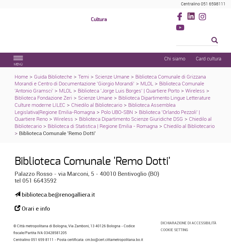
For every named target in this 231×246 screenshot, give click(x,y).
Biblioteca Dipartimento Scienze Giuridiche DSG (131, 118)
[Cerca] (197, 41)
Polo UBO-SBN (117, 112)
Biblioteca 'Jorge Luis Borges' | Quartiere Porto (128, 90)
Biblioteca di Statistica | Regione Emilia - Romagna (103, 126)
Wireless (195, 90)
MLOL (146, 83)
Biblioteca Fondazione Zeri (43, 97)
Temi (83, 76)
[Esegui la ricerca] (214, 41)
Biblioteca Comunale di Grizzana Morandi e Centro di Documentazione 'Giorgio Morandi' (110, 80)
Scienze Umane (112, 76)
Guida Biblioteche (53, 76)
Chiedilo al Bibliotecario (96, 104)
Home (21, 76)
